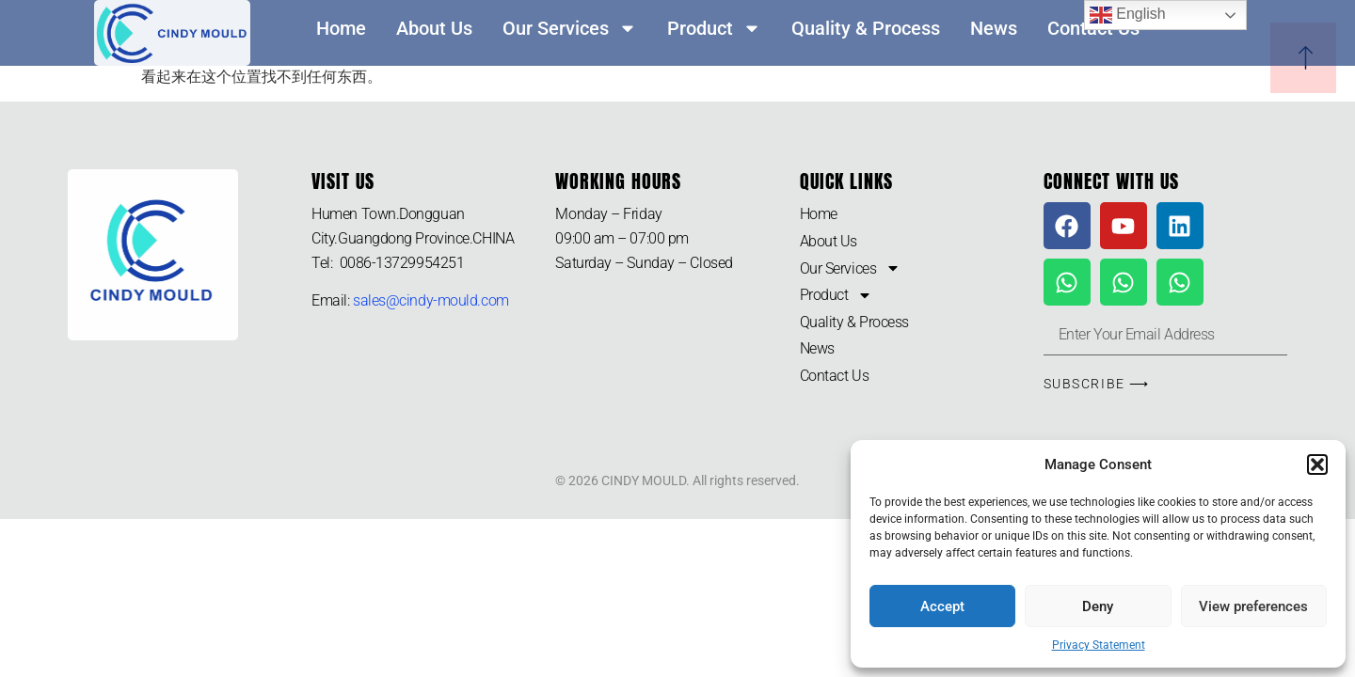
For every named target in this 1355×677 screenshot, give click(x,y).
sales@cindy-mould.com (431, 300)
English (1128, 15)
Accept (942, 606)
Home (341, 28)
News (993, 28)
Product (714, 28)
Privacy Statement (1098, 645)
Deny (1097, 606)
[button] (1317, 464)
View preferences (1253, 606)
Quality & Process (865, 28)
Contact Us (834, 376)
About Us (434, 28)
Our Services (569, 28)
